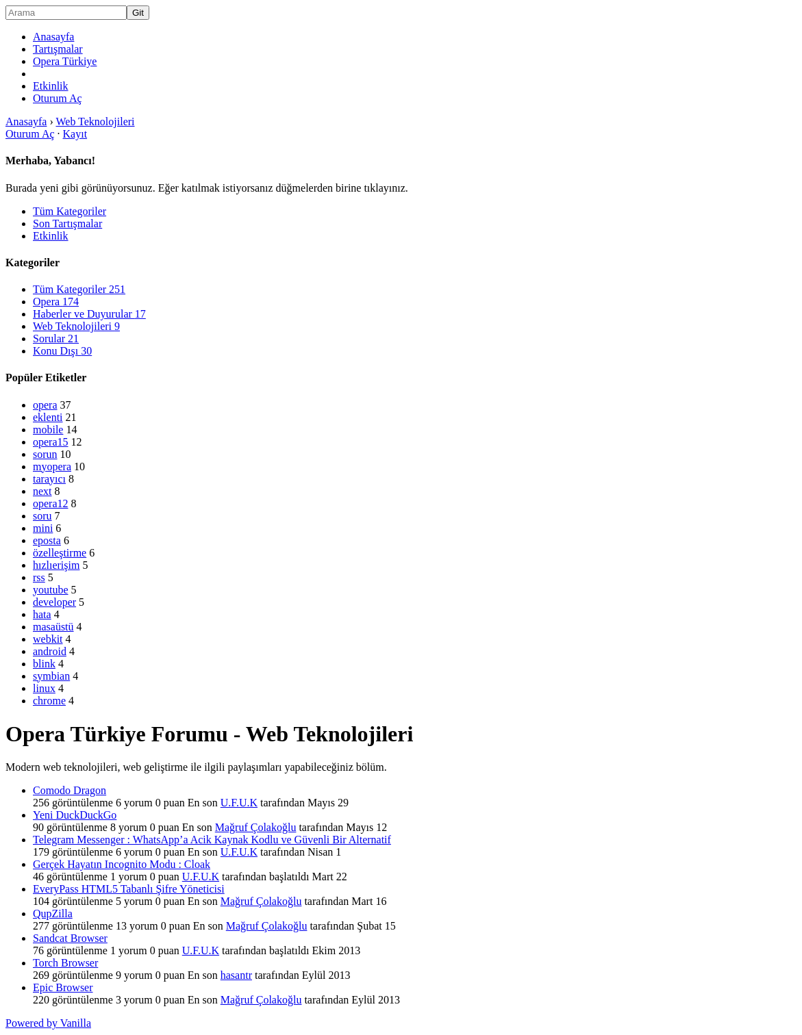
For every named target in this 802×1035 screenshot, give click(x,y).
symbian (51, 676)
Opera (56, 301)
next (42, 491)
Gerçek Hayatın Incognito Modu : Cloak (121, 864)
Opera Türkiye (65, 61)
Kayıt (75, 134)
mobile (48, 429)
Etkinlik (50, 86)
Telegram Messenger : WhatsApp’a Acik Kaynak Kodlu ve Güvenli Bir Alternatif (212, 839)
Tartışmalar (58, 49)
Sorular (56, 338)
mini (43, 528)
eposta (47, 540)
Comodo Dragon (69, 790)
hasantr (236, 975)
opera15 (50, 442)
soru (42, 516)
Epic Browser (63, 987)
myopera (52, 466)
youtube (50, 590)
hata (42, 614)
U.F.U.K (239, 802)
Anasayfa (53, 36)
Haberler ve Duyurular (89, 314)
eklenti (48, 417)
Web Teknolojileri (76, 326)
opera (45, 405)
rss (39, 577)
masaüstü (53, 626)
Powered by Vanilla (48, 1023)
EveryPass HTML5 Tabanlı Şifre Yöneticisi (129, 889)
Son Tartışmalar (67, 223)
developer (54, 602)
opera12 (50, 503)
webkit (48, 639)
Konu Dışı (62, 351)
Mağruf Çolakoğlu (256, 827)
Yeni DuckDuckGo (74, 815)
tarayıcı (49, 479)
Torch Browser (65, 963)
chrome (49, 700)
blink (44, 663)
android (49, 651)
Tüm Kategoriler (69, 211)
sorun (45, 454)
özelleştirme (59, 553)
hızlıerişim (56, 565)
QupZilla (53, 913)
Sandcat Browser (70, 938)
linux (44, 688)
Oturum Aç (57, 98)
